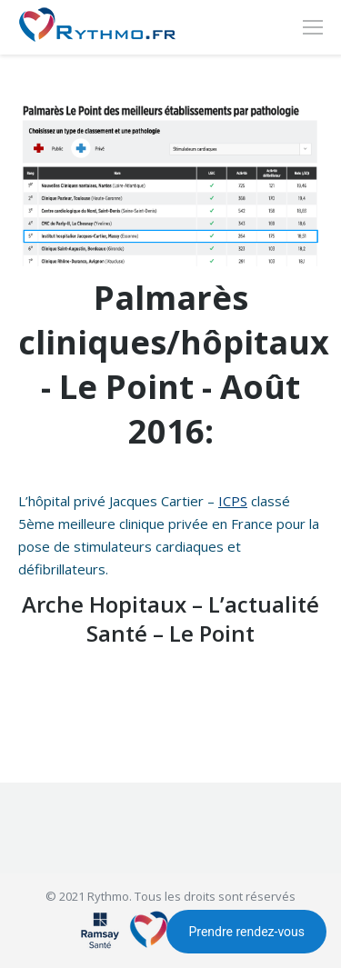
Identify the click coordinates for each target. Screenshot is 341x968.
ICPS (232, 501)
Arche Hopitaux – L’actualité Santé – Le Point (170, 618)
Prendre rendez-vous (246, 931)
